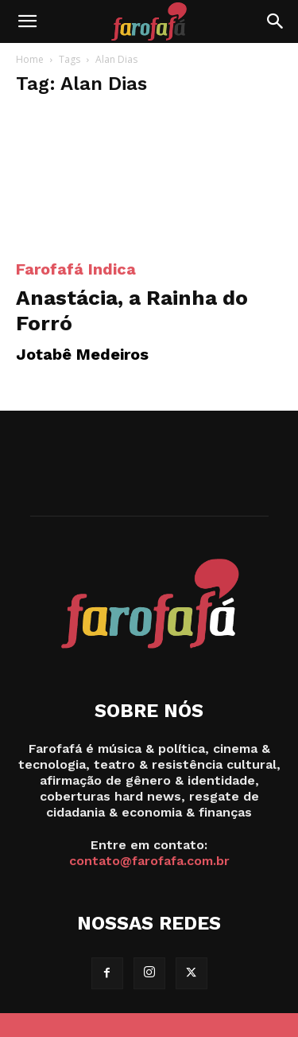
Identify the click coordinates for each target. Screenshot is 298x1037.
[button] (27, 21)
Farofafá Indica (76, 269)
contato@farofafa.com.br (149, 860)
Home (30, 59)
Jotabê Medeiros (82, 354)
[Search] (275, 21)
